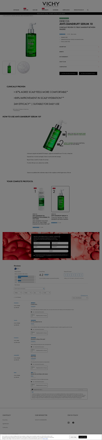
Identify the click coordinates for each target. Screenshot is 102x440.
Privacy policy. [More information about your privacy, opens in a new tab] (45, 438)
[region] (51, 437)
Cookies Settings (73, 436)
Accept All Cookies (82, 436)
